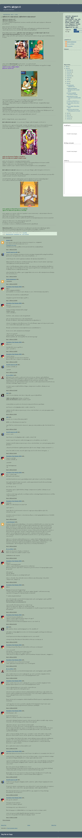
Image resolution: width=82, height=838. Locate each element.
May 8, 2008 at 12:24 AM (11, 390)
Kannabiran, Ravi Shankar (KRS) (14, 286)
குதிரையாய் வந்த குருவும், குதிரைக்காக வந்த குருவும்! (19, 16)
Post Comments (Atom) (12, 828)
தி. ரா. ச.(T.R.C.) (10, 375)
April (68, 113)
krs (20, 234)
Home (28, 825)
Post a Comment (6, 820)
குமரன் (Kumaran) (10, 522)
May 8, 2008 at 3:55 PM (11, 657)
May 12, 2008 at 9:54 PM (11, 777)
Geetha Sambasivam (11, 279)
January (69, 118)
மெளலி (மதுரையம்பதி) (11, 252)
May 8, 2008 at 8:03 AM (11, 469)
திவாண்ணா (70, 46)
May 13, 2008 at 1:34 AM (11, 817)
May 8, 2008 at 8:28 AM (11, 546)
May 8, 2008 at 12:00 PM (11, 642)
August (68, 77)
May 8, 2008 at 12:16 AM (11, 372)
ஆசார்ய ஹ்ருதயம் (12, 7)
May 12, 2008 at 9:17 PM (11, 748)
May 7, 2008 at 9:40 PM (11, 276)
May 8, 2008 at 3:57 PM (11, 666)
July (68, 79)
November (69, 72)
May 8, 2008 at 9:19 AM (11, 558)
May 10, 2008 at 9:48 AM (11, 678)
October (69, 74)
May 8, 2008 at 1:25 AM (11, 429)
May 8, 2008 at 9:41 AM (11, 624)
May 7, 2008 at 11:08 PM (11, 339)
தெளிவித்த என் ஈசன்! (11, 245)
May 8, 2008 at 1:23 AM (11, 414)
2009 (67, 66)
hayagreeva (16, 234)
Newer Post (3, 825)
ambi (7, 393)
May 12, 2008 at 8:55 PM (11, 708)
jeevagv (8, 240)
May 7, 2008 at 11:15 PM (11, 362)
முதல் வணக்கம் (25, 234)
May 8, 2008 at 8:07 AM (11, 498)
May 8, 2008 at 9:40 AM (11, 612)
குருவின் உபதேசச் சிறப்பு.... (73, 101)
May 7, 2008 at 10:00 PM (11, 284)
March (68, 115)
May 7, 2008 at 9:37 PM (11, 249)
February (69, 116)
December (69, 70)
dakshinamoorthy (9, 234)
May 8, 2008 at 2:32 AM (11, 453)
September (69, 75)
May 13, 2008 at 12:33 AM (12, 795)
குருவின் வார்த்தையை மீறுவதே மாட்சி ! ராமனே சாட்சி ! (73, 90)
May (68, 83)
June (68, 81)
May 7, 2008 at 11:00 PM (11, 300)
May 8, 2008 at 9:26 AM (11, 582)
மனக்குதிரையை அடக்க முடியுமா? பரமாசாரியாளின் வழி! (74, 98)
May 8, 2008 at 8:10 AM (11, 519)
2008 (67, 68)
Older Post (53, 825)
